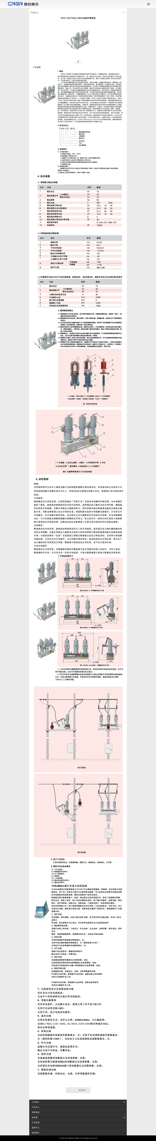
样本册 (35, 1117)
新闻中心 (35, 1128)
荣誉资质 (35, 1112)
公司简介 (35, 1102)
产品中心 (35, 1107)
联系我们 (35, 1133)
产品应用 (35, 1123)
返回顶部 (82, 1090)
